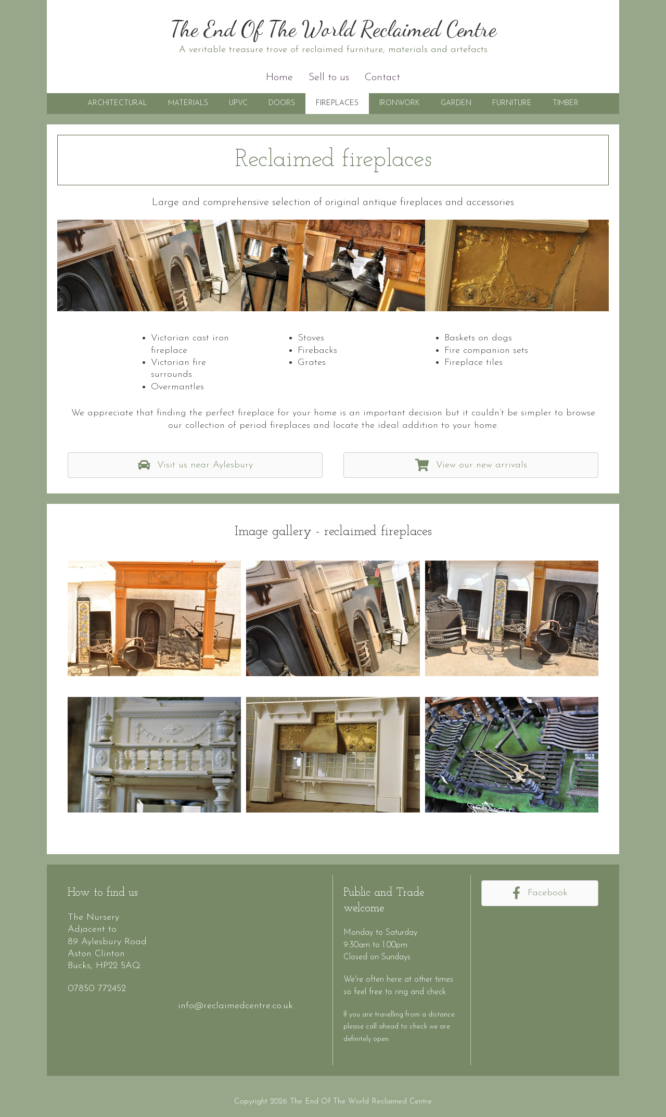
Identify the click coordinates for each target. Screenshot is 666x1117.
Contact (382, 77)
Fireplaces (337, 103)
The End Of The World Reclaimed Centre (333, 28)
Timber (566, 103)
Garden (456, 103)
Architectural (117, 103)
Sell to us (329, 77)
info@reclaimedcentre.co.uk (235, 1006)
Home (279, 77)
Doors (281, 103)
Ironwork (399, 103)
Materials (188, 103)
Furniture (512, 103)
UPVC (238, 103)
